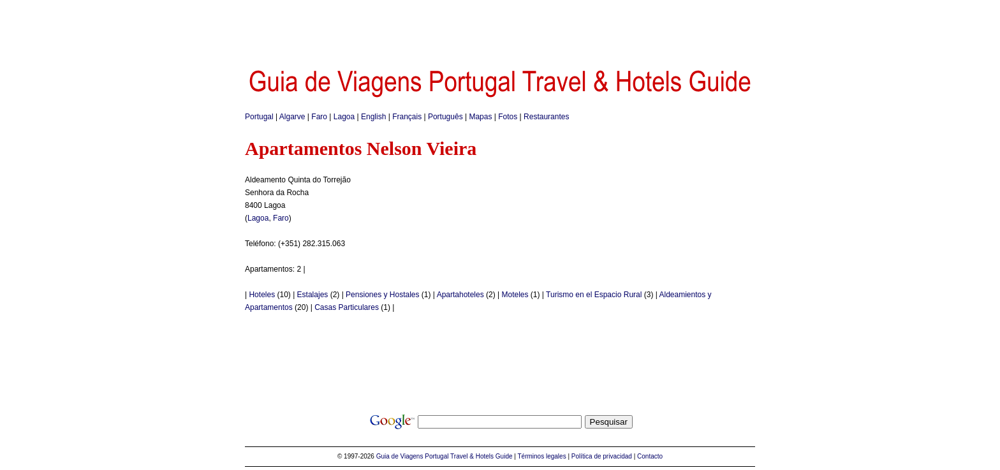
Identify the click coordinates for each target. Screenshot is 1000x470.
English (373, 116)
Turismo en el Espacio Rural (594, 294)
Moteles (515, 294)
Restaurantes (546, 116)
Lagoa (344, 116)
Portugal (259, 116)
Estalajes (312, 294)
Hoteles (262, 294)
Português (445, 116)
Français (407, 116)
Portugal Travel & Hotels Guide (468, 456)
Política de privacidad (601, 456)
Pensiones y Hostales (382, 294)
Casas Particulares (346, 307)
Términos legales (542, 456)
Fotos (507, 116)
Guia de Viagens (399, 456)
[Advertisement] (500, 28)
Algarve (292, 116)
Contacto (650, 456)
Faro (319, 116)
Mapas (480, 116)
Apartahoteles (460, 294)
